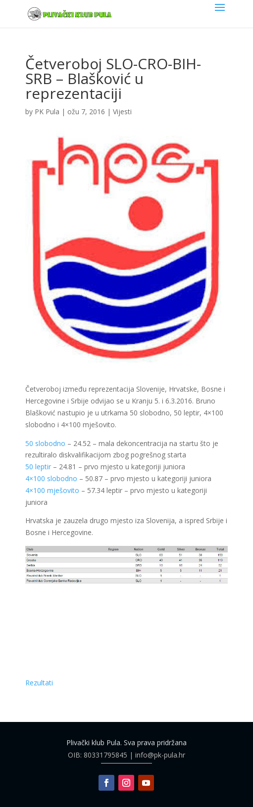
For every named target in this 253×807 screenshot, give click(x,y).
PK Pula (47, 111)
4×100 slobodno (51, 478)
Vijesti (122, 111)
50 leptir (38, 466)
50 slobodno (45, 443)
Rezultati (39, 682)
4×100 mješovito (52, 490)
